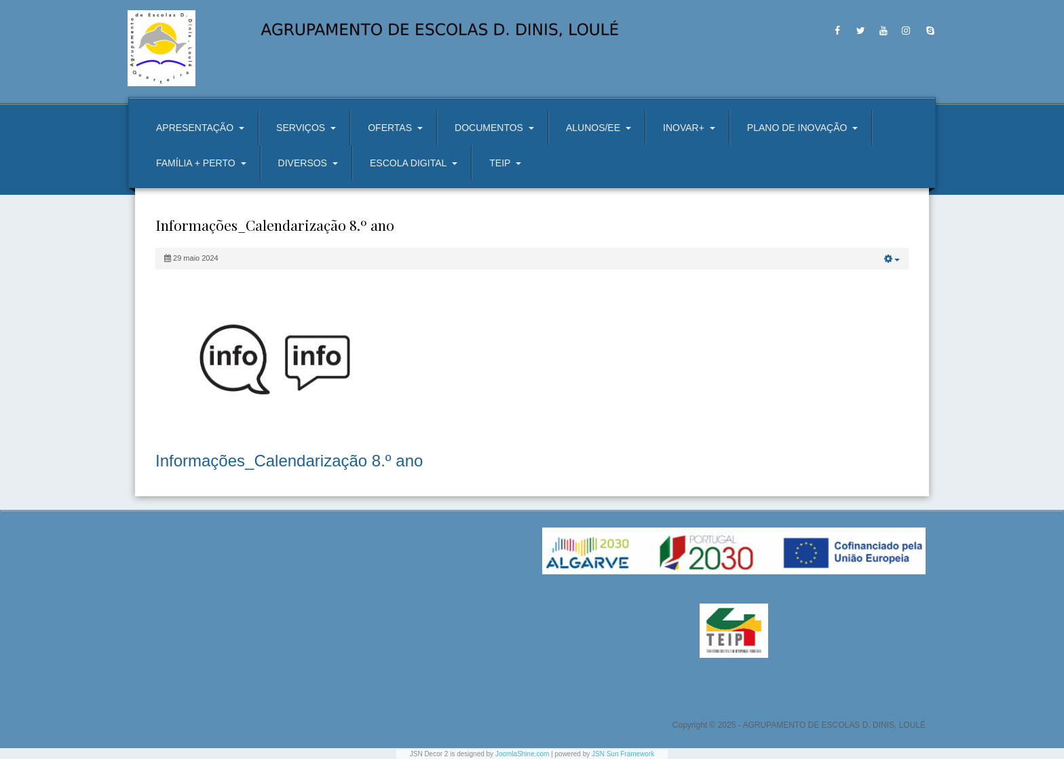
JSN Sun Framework (623, 754)
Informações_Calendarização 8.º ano (289, 460)
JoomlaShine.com (522, 754)
